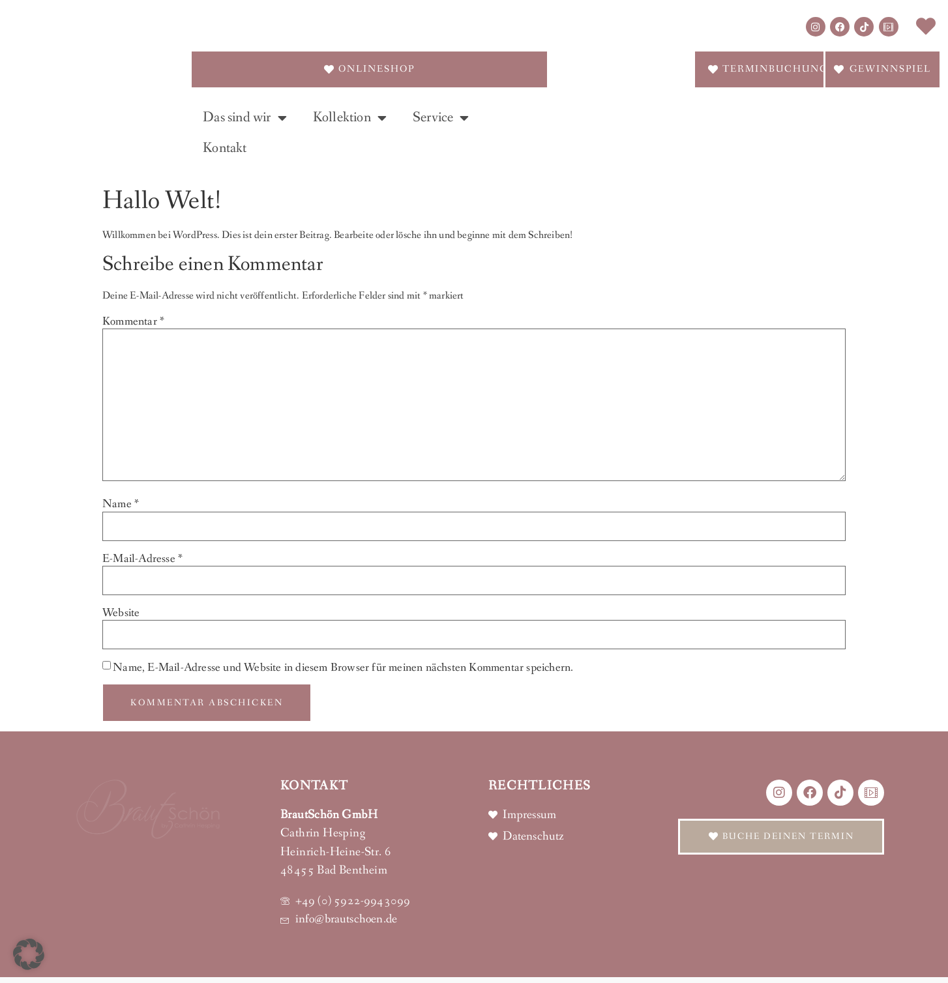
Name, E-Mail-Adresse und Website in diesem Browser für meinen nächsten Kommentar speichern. (343, 667)
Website (121, 613)
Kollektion (350, 118)
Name (120, 504)
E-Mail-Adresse (142, 559)
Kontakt (224, 148)
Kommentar (133, 321)
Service (441, 118)
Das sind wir (245, 118)
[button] (28, 954)
